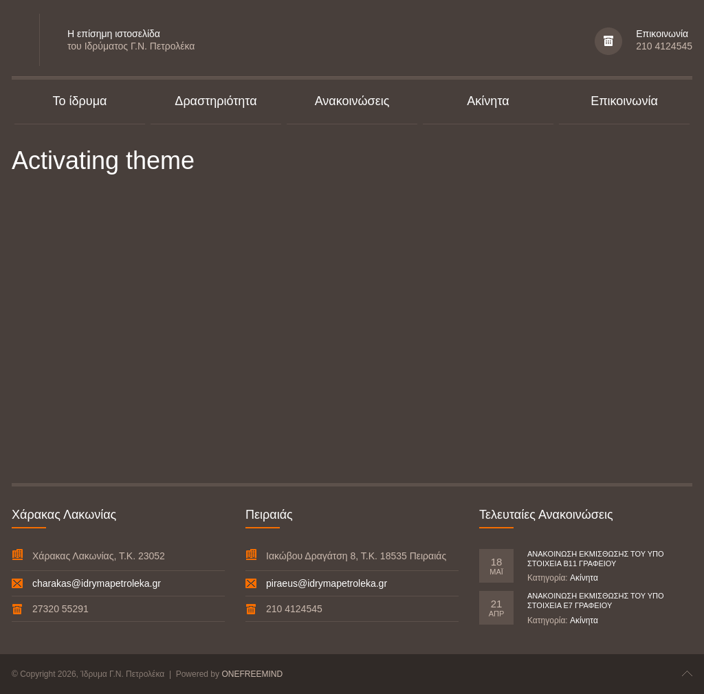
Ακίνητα (584, 578)
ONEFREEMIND (252, 674)
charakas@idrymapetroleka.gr (96, 583)
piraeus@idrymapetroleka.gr (326, 583)
